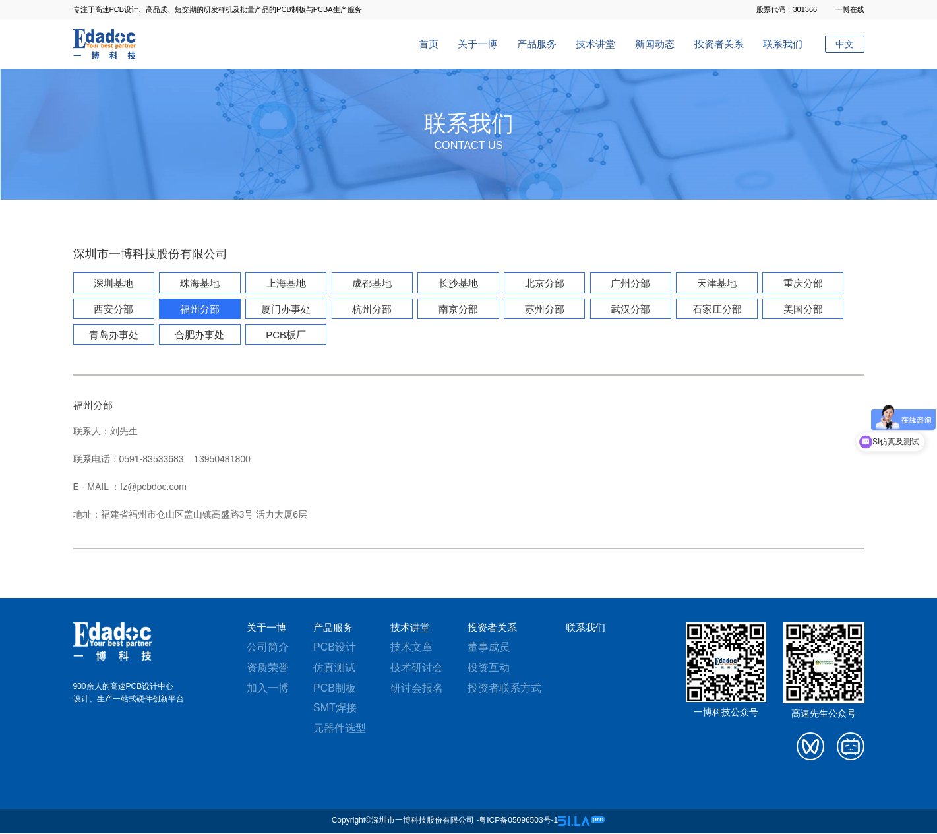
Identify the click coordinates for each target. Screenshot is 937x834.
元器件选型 (339, 730)
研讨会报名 (416, 689)
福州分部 (198, 309)
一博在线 (849, 9)
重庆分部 (796, 283)
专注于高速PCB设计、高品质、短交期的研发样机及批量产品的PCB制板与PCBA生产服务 (217, 9)
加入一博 (268, 689)
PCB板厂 (284, 335)
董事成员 (489, 648)
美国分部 (796, 309)
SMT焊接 (335, 709)
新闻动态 (655, 43)
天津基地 (710, 283)
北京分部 (539, 283)
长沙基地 (454, 283)
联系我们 (782, 43)
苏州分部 (539, 309)
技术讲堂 (595, 43)
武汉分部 (625, 309)
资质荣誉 (268, 668)
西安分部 (113, 309)
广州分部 (625, 283)
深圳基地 (113, 283)
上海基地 (283, 283)
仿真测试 (334, 668)
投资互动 (489, 668)
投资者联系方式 (504, 689)
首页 (428, 43)
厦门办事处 (284, 309)
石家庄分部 (710, 309)
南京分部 (454, 309)
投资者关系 (719, 43)
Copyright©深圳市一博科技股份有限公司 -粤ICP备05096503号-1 (445, 821)
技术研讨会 (416, 668)
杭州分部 (369, 309)
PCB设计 (334, 648)
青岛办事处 (113, 335)
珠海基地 (198, 283)
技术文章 (411, 648)
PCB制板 (334, 689)
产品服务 (537, 43)
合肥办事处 (198, 335)
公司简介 (268, 648)
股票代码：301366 (786, 9)
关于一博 (477, 43)
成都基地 (369, 283)
